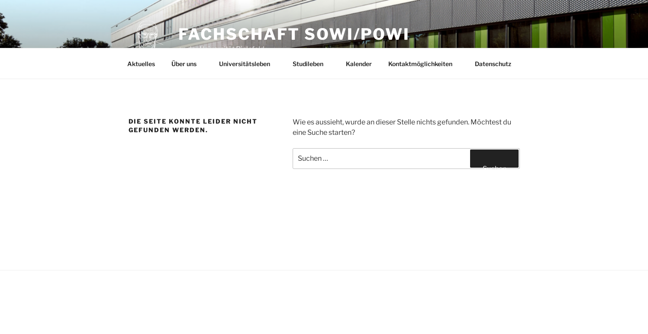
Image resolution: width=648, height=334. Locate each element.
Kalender (359, 63)
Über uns (188, 63)
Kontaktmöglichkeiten (424, 63)
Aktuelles (141, 63)
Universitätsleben (248, 63)
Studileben (312, 63)
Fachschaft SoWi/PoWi (294, 34)
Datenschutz (493, 63)
